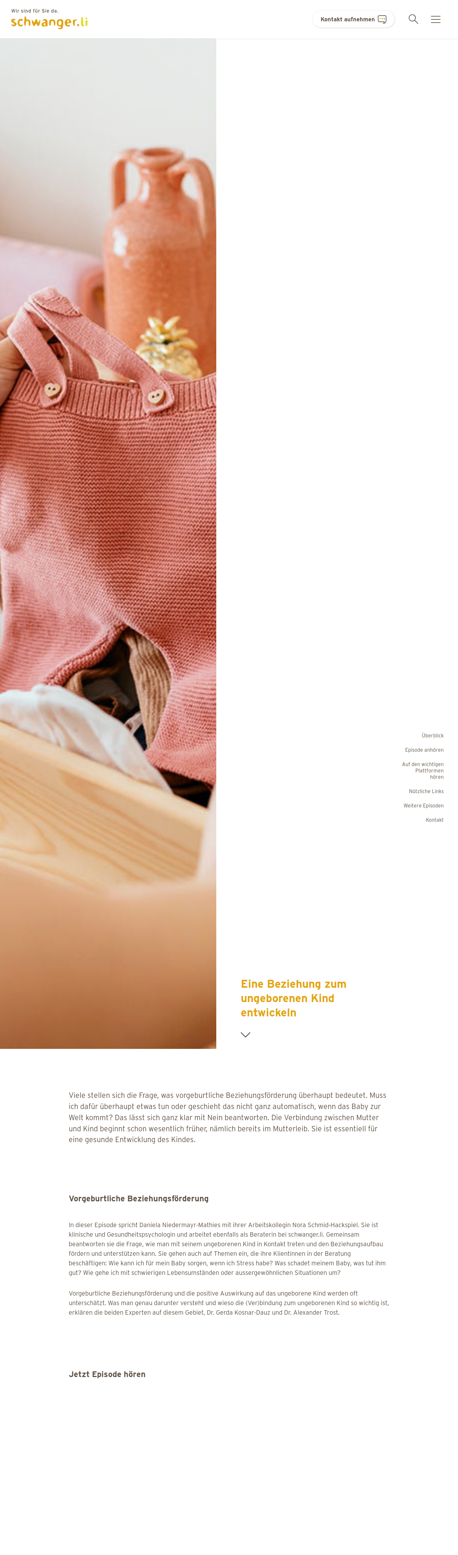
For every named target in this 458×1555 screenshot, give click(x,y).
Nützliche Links (426, 791)
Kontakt (435, 819)
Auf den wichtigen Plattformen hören (423, 770)
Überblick (433, 735)
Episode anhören (424, 749)
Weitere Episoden (424, 805)
